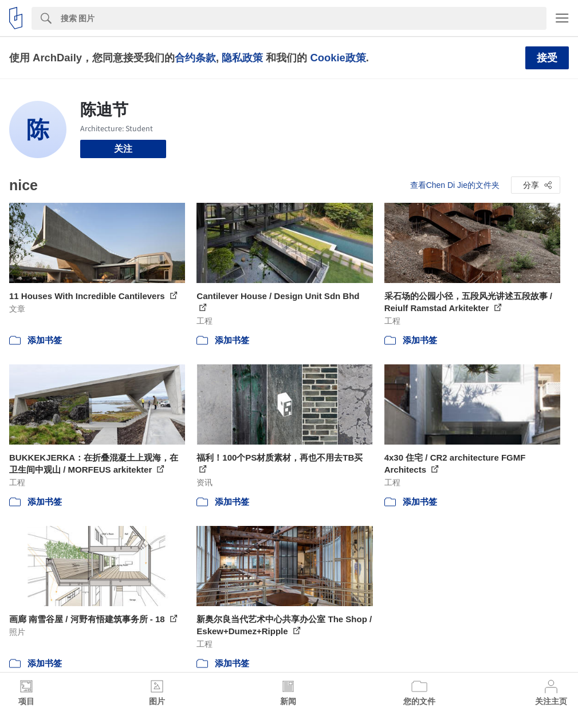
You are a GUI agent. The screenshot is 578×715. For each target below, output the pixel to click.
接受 (547, 58)
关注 (123, 149)
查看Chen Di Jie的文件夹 (455, 185)
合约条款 (195, 58)
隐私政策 (242, 58)
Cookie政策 (337, 58)
